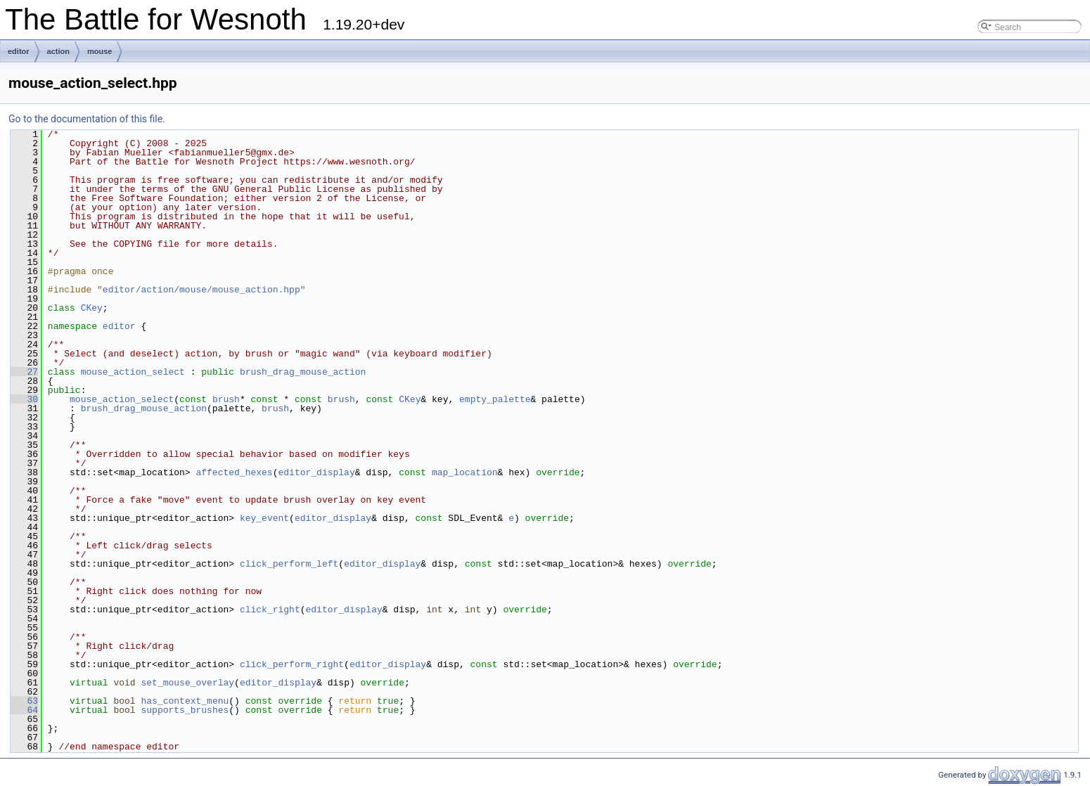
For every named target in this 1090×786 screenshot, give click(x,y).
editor (19, 51)
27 (24, 372)
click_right (270, 609)
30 (24, 399)
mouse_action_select (133, 372)
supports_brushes (185, 710)
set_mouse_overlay (187, 682)
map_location (465, 472)
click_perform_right (292, 664)
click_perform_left (289, 564)
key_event (264, 518)
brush (226, 399)
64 (24, 710)
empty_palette (494, 399)
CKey (92, 308)
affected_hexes (233, 472)
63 (24, 701)
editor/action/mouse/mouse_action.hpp (201, 289)
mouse (99, 51)
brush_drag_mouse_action (303, 372)
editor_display (316, 472)
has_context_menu (185, 701)
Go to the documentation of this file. (86, 118)
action (58, 51)
